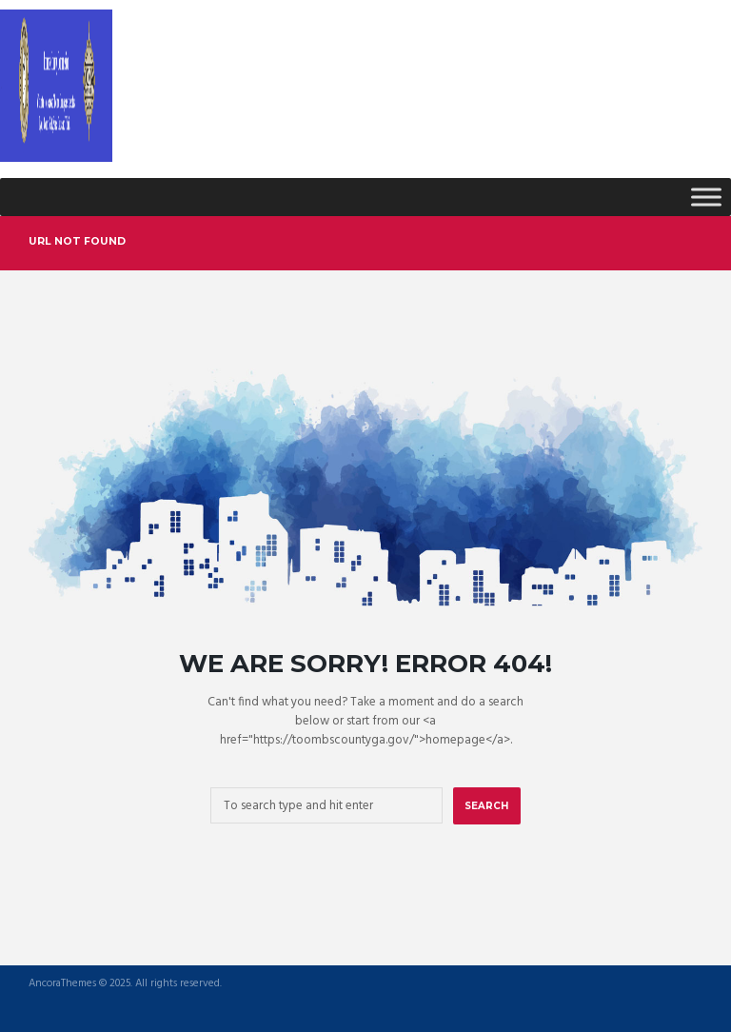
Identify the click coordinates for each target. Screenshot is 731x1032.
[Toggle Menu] (706, 197)
